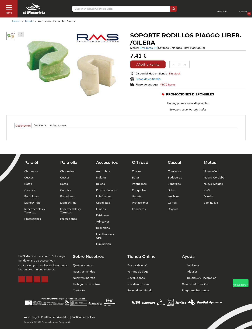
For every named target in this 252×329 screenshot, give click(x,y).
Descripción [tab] (23, 125)
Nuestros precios (138, 273)
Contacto (79, 279)
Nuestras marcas (84, 267)
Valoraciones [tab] (58, 125)
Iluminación (103, 233)
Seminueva (211, 192)
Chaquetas (31, 160)
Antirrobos (103, 160)
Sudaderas (175, 167)
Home (16, 21)
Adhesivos (103, 211)
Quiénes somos (83, 254)
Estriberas (102, 204)
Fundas (101, 198)
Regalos (173, 198)
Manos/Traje (32, 192)
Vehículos (193, 254)
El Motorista (30, 245)
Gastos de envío (137, 254)
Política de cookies (83, 317)
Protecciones (32, 208)
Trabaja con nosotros (86, 273)
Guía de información (195, 273)
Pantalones (31, 185)
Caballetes (103, 192)
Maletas (101, 167)
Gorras (172, 192)
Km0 (207, 179)
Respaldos (103, 217)
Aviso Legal (31, 317)
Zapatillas (174, 173)
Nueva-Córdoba (214, 167)
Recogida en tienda (139, 279)
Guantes (29, 179)
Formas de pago (138, 261)
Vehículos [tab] (40, 125)
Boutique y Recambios (201, 267)
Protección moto (106, 179)
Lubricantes (103, 185)
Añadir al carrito (147, 64)
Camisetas (139, 198)
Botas (28, 173)
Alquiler (192, 261)
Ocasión (209, 185)
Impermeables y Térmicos (34, 199)
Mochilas (173, 185)
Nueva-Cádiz (212, 160)
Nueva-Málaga (213, 173)
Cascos (29, 167)
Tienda (28, 21)
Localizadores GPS (105, 225)
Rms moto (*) (148, 47)
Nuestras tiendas (84, 261)
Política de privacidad (55, 317)
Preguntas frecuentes (196, 279)
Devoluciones (136, 267)
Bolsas (100, 173)
